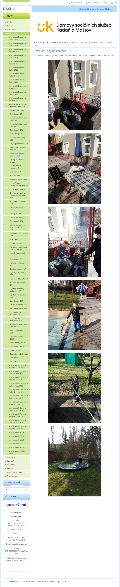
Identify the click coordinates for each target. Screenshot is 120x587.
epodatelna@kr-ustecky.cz (16, 560)
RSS (106, 3)
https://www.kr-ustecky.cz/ (16, 529)
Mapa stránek (93, 3)
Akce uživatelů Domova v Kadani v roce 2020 (75, 42)
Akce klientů (51, 42)
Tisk (115, 3)
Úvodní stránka (39, 42)
